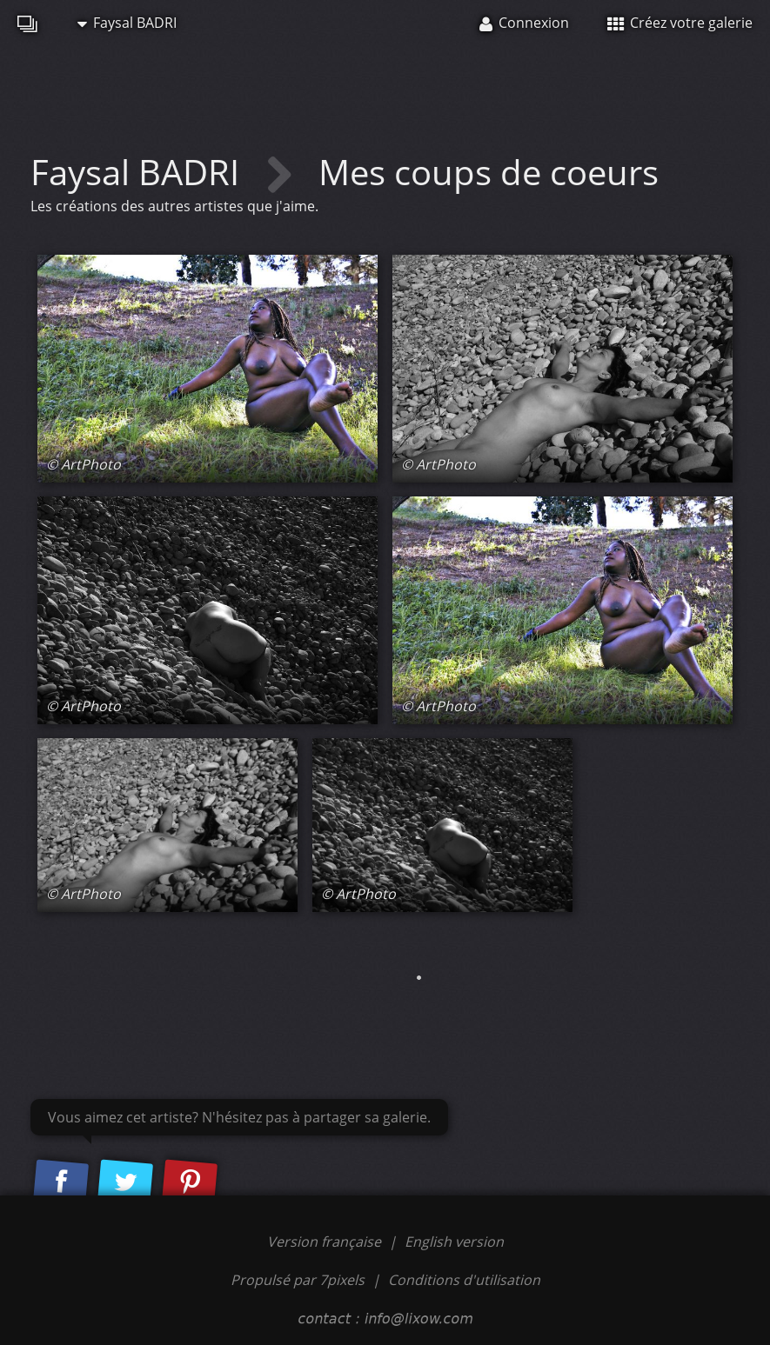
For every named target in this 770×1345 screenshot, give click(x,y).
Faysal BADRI (127, 22)
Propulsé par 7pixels (298, 1279)
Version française (326, 1241)
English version (454, 1241)
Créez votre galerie (680, 22)
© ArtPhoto (83, 464)
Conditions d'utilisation (464, 1279)
